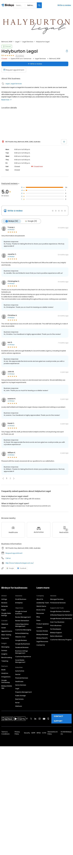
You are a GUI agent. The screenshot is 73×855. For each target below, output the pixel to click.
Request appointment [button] (14, 553)
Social (3, 628)
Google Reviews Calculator (60, 611)
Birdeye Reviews (42, 634)
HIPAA (39, 733)
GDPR (33, 733)
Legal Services (27, 42)
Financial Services (21, 678)
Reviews (4, 603)
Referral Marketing (21, 633)
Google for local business (21, 612)
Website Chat (20, 637)
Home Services (20, 685)
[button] (13, 478)
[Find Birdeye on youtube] (44, 718)
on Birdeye (11, 229)
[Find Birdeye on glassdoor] (48, 718)
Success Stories (42, 631)
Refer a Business (56, 636)
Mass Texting (6, 635)
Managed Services (56, 599)
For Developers (55, 629)
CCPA (44, 733)
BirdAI (3, 670)
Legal (17, 42)
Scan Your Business (57, 622)
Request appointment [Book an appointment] (13, 70)
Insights (4, 654)
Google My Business (22, 644)
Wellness (18, 706)
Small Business (20, 599)
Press (38, 620)
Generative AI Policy (52, 733)
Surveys (4, 650)
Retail (17, 703)
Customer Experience (23, 656)
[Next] (66, 529)
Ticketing (4, 661)
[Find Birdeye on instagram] (40, 718)
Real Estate (19, 699)
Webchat (4, 624)
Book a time (40, 610)
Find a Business (55, 625)
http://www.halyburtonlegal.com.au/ (20, 563)
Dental (17, 674)
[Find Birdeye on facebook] (27, 718)
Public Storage (20, 695)
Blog (38, 617)
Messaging (5, 647)
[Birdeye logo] (8, 5)
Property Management (23, 692)
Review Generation (22, 620)
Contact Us (40, 645)
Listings (4, 599)
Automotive (19, 671)
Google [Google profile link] (10, 568)
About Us (39, 599)
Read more (6, 100)
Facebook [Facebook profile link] (21, 568)
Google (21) (31, 221)
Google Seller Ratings (6, 614)
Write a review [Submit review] (35, 64)
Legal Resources (42, 641)
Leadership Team (42, 603)
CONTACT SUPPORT (58, 718)
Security (27, 733)
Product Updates (42, 624)
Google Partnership (5, 681)
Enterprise (19, 603)
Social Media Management (20, 661)
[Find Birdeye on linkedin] (35, 718)
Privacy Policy (17, 733)
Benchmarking (6, 657)
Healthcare (19, 681)
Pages (3, 610)
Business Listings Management (21, 652)
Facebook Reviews (21, 647)
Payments (5, 638)
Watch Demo (41, 606)
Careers (39, 627)
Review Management (23, 617)
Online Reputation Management (22, 625)
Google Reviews (21, 640)
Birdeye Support (56, 632)
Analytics (4, 673)
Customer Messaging (23, 630)
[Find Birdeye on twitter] (31, 718)
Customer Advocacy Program (61, 640)
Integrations (5, 677)
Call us (8, 558)
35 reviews (20, 55)
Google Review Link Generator (61, 618)
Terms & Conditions (5, 733)
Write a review (64, 5)
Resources (40, 613)
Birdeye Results (42, 638)
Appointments (6, 631)
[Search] (39, 5)
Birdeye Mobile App (6, 687)
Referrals (4, 606)
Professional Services (58, 603)
